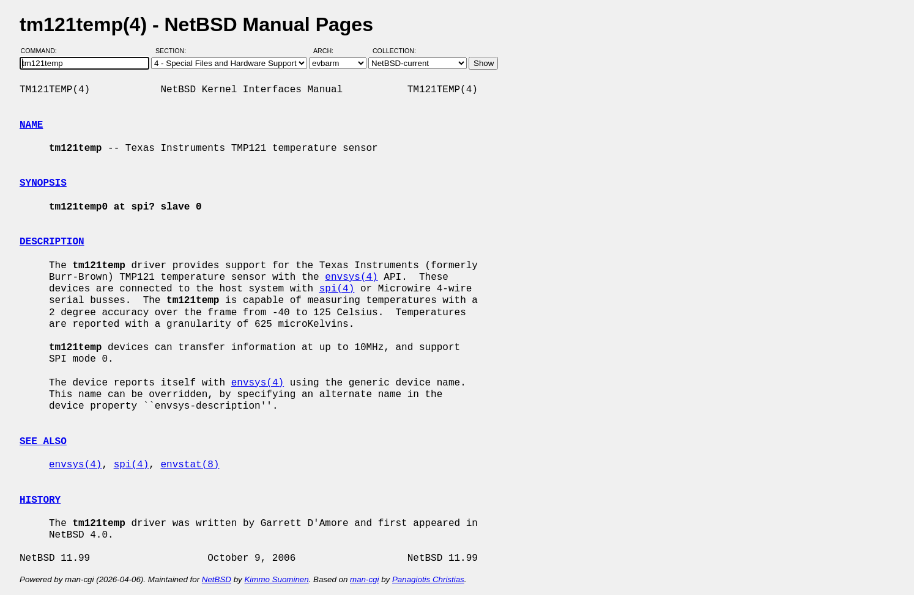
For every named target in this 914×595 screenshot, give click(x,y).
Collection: (394, 50)
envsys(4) (351, 277)
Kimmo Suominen (276, 579)
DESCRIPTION (52, 242)
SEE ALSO (43, 441)
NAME (31, 125)
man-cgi (364, 579)
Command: (42, 50)
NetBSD (216, 579)
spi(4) (337, 289)
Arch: (328, 50)
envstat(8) (189, 465)
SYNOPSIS (43, 183)
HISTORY (40, 500)
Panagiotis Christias (428, 579)
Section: (173, 50)
